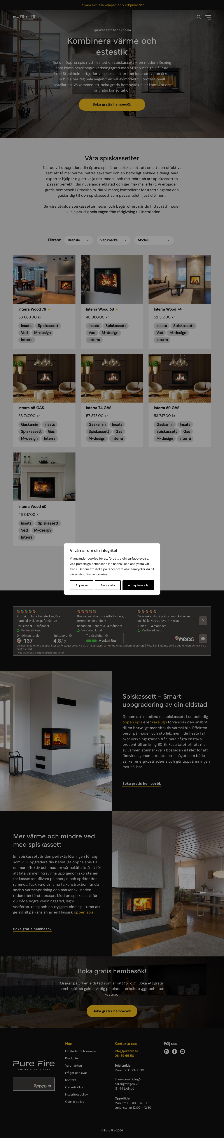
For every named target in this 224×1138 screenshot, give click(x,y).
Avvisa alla (108, 585)
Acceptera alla (138, 585)
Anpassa (81, 585)
